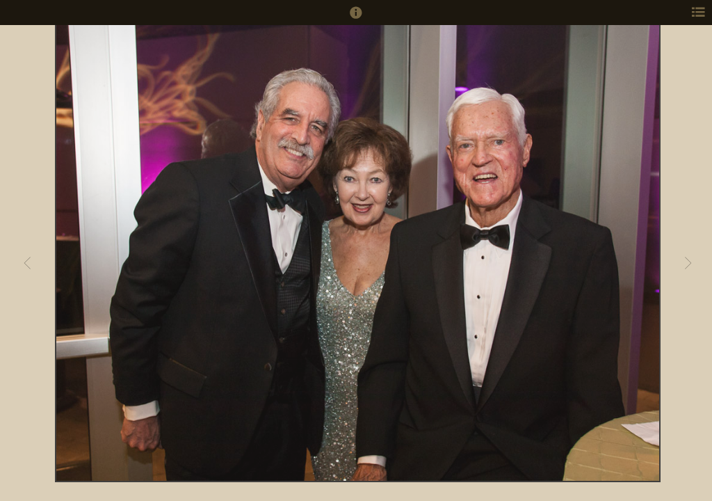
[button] (356, 18)
